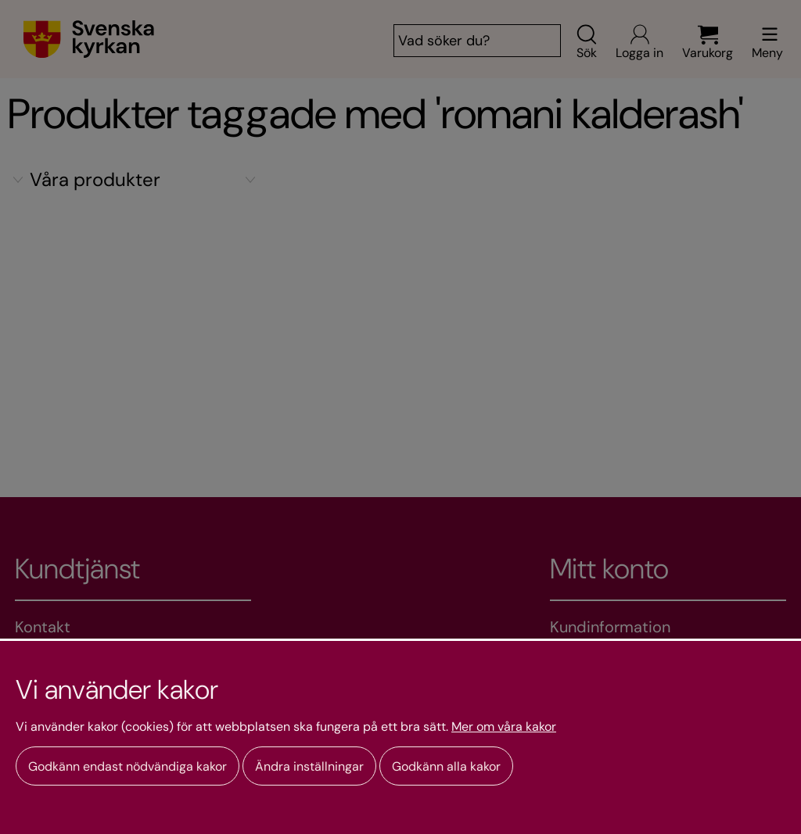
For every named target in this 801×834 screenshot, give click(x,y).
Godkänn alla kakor (446, 766)
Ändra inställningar (309, 766)
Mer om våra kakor (503, 727)
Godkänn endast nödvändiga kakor (127, 766)
